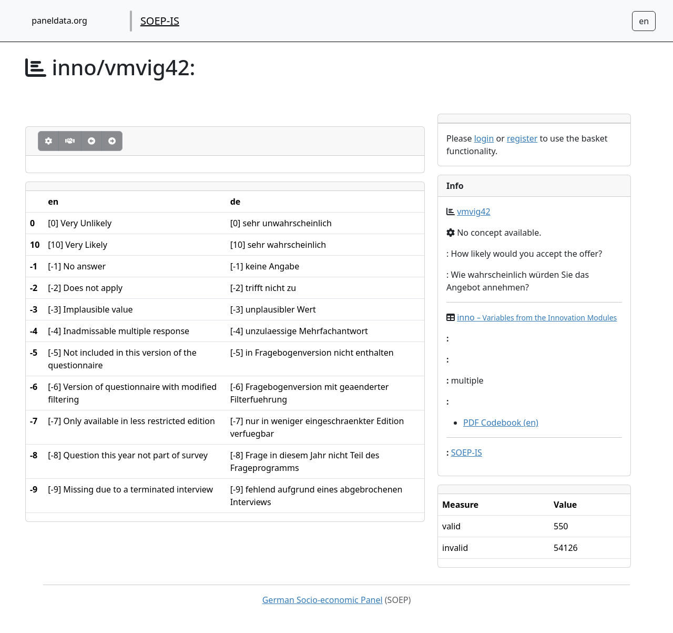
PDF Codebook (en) (500, 422)
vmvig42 (474, 211)
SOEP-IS (159, 21)
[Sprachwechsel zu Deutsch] (644, 21)
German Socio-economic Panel (322, 600)
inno (537, 317)
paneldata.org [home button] (59, 20)
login (484, 138)
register (522, 138)
